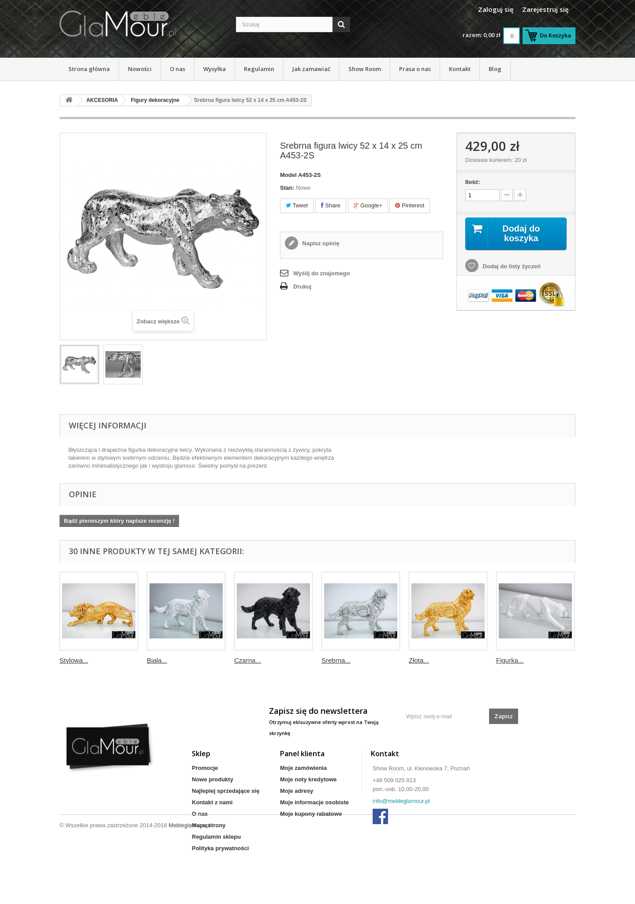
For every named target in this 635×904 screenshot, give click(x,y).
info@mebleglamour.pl (401, 801)
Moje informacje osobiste (314, 802)
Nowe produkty (212, 779)
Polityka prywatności (220, 848)
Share (330, 205)
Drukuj (302, 286)
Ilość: (472, 182)
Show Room (364, 69)
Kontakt (460, 69)
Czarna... (247, 660)
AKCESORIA (102, 100)
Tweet (297, 205)
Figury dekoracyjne (155, 100)
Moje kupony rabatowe (311, 813)
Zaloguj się (496, 9)
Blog (495, 69)
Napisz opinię (320, 243)
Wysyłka (214, 69)
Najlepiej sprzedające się (225, 791)
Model (288, 175)
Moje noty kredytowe (308, 779)
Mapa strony (209, 825)
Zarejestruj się (545, 9)
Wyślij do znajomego (321, 273)
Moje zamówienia (303, 768)
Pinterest (409, 205)
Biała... (157, 660)
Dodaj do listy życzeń (511, 266)
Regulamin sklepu (216, 836)
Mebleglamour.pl (189, 880)
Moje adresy (296, 791)
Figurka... (510, 660)
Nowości (140, 69)
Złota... (419, 660)
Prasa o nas (415, 69)
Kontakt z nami (212, 802)
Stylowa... (74, 660)
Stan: (287, 187)
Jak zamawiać (311, 69)
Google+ (368, 205)
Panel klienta (302, 753)
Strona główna (89, 69)
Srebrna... (336, 660)
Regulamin (259, 69)
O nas (177, 69)
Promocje (205, 768)
